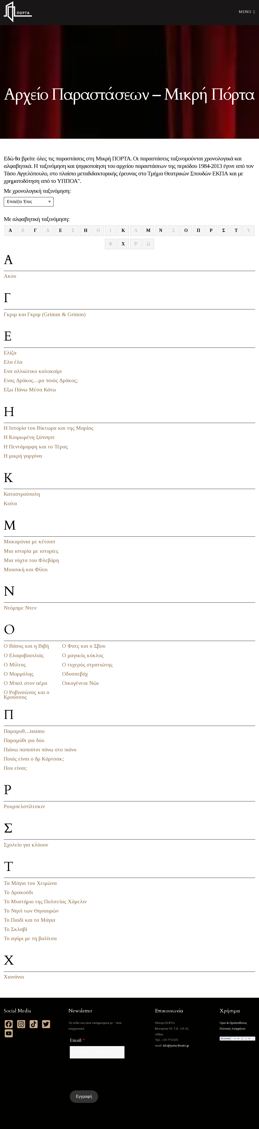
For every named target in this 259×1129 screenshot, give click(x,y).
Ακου (10, 276)
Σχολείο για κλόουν (26, 845)
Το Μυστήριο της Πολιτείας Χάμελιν (45, 901)
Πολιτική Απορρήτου (232, 1028)
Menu (247, 11)
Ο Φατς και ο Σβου (83, 646)
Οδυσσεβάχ (75, 674)
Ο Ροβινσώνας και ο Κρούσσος (26, 694)
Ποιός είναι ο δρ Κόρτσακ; (34, 759)
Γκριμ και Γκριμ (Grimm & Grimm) (45, 314)
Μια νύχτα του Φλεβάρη (31, 560)
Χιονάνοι (14, 977)
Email (77, 1040)
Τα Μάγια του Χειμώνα (30, 883)
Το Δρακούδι (18, 892)
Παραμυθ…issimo (24, 731)
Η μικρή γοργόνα (23, 456)
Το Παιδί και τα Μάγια (29, 920)
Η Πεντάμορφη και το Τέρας (36, 446)
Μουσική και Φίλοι (26, 569)
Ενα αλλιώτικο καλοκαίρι (33, 371)
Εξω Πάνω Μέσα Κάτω (30, 389)
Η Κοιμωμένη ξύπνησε (29, 437)
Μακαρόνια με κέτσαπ (29, 541)
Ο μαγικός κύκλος (82, 655)
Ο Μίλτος (15, 664)
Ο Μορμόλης (18, 674)
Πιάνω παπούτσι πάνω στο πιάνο (40, 749)
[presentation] (107, 1074)
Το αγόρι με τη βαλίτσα (30, 938)
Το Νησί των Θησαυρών (31, 911)
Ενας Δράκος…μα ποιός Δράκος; (41, 380)
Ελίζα (10, 353)
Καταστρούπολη (22, 494)
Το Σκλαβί (15, 929)
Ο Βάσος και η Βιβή (26, 646)
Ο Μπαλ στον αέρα (25, 683)
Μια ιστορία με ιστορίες (31, 551)
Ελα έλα (13, 362)
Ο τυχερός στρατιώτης (87, 664)
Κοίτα (10, 503)
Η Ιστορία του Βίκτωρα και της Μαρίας (48, 428)
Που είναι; (15, 768)
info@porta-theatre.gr (176, 1045)
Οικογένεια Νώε (80, 683)
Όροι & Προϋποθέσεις (233, 1023)
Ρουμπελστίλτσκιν (24, 806)
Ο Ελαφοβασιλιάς (24, 655)
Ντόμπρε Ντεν (20, 608)
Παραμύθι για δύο (24, 740)
